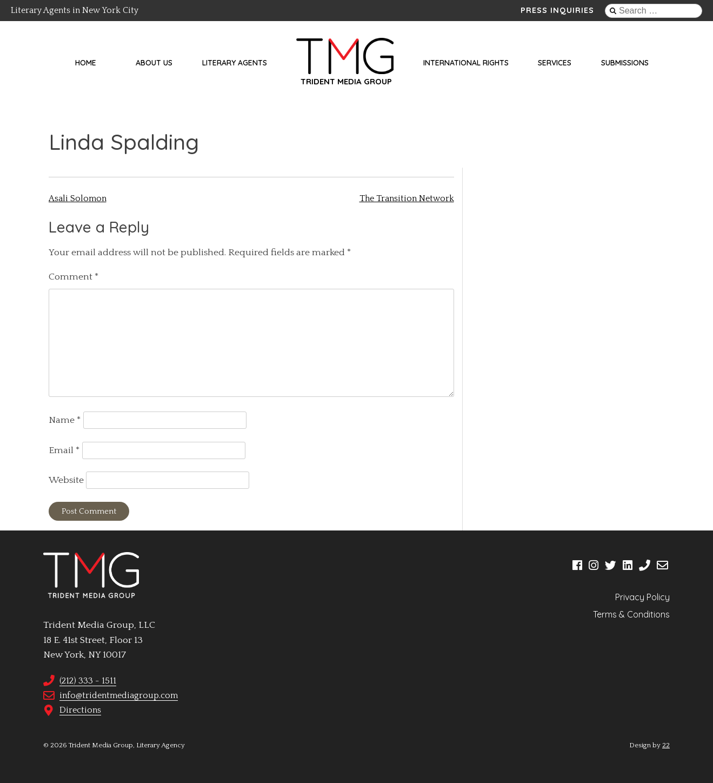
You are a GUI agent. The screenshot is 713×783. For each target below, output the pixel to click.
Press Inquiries (557, 10)
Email (64, 450)
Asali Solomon (77, 198)
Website (66, 480)
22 (666, 745)
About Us (154, 63)
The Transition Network (406, 198)
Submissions (625, 63)
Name (65, 420)
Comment (74, 276)
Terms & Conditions (631, 614)
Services (554, 63)
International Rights (466, 63)
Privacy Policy (642, 597)
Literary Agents (234, 63)
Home (85, 63)
